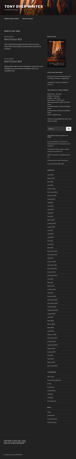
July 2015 (50, 230)
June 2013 (50, 244)
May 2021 (50, 182)
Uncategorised (51, 401)
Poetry (49, 383)
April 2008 (50, 331)
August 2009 (51, 313)
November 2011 (52, 268)
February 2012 (51, 261)
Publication (50, 387)
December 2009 (52, 300)
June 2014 (50, 237)
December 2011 (52, 265)
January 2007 (51, 352)
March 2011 (51, 286)
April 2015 (50, 234)
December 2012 (52, 251)
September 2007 (52, 345)
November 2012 (52, 254)
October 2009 (51, 307)
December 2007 (52, 338)
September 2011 (52, 275)
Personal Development (54, 380)
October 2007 (51, 341)
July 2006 (50, 355)
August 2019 (51, 199)
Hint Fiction (50, 376)
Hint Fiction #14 (13, 39)
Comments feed (52, 419)
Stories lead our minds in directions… (58, 160)
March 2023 (51, 178)
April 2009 (50, 320)
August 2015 (51, 227)
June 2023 (50, 175)
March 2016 (51, 220)
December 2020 (52, 192)
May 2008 (50, 327)
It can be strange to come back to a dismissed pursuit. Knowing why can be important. (58, 144)
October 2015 (51, 223)
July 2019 (50, 202)
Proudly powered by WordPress (13, 454)
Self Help (50, 394)
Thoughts (50, 397)
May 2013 (50, 247)
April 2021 (50, 185)
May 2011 (50, 282)
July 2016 (50, 216)
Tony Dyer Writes (23, 6)
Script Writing (51, 390)
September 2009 (52, 310)
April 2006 (50, 359)
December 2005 (52, 366)
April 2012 (50, 258)
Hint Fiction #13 (13, 61)
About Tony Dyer (27, 18)
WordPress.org (51, 422)
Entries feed (51, 415)
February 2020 (51, 195)
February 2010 (51, 296)
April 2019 (50, 209)
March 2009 (51, 324)
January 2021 (51, 188)
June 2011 (50, 279)
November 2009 (52, 303)
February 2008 (51, 334)
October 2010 (51, 289)
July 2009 (50, 317)
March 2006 (51, 362)
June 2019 (50, 206)
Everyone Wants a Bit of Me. (55, 164)
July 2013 (50, 241)
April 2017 (50, 213)
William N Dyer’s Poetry (11, 18)
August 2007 (51, 348)
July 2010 (50, 293)
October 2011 (51, 272)
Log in (49, 412)
